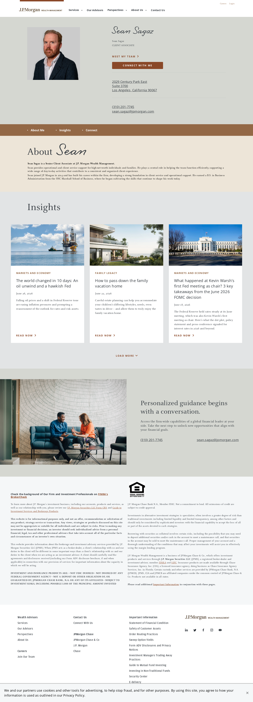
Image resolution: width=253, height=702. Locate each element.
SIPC (174, 563)
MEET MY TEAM (123, 56)
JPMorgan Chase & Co (86, 639)
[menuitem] (95, 10)
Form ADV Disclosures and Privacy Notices (150, 647)
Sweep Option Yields (141, 639)
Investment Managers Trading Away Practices (150, 657)
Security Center (138, 676)
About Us (139, 10)
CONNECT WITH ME (137, 65)
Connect (91, 130)
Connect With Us (83, 623)
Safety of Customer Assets (145, 628)
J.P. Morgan (80, 645)
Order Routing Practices (143, 634)
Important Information (166, 584)
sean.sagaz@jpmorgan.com (133, 111)
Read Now (24, 335)
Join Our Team (26, 656)
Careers (223, 4)
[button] (247, 692)
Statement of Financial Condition (148, 623)
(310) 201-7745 (152, 440)
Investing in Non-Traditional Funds (149, 670)
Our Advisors (25, 628)
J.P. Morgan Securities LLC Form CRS (87, 508)
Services (76, 10)
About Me (37, 130)
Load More (125, 355)
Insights (65, 130)
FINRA (162, 563)
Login (232, 4)
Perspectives (117, 10)
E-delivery (135, 682)
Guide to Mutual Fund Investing (147, 665)
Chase (77, 651)
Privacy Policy (73, 695)
